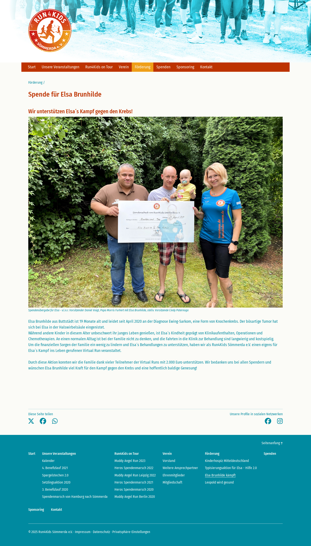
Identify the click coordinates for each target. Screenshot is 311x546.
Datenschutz (101, 532)
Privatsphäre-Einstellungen (131, 532)
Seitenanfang (272, 443)
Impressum (82, 532)
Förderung (35, 82)
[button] (31, 421)
